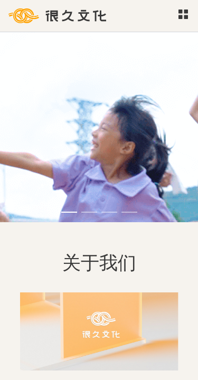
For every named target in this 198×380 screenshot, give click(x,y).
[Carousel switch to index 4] (129, 212)
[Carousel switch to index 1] (69, 212)
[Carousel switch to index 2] (89, 212)
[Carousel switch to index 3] (109, 212)
